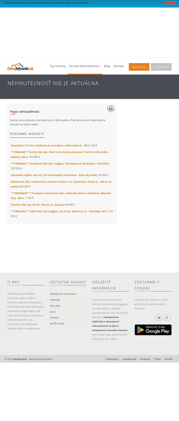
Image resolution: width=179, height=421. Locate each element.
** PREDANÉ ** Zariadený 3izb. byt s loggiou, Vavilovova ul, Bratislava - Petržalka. (60, 163)
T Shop (157, 359)
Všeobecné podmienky (63, 294)
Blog (107, 66)
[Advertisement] (89, 31)
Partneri (55, 299)
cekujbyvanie (19, 359)
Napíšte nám (57, 323)
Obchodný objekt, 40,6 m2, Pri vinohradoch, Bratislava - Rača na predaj (54, 175)
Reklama (55, 305)
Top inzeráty (58, 66)
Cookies (54, 317)
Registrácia (139, 67)
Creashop (145, 359)
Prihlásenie (161, 67)
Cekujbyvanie (129, 359)
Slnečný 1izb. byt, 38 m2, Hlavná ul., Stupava (38, 204)
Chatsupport (112, 359)
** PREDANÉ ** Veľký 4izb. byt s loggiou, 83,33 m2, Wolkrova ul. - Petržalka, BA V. (59, 211)
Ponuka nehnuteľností (85, 66)
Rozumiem (170, 3)
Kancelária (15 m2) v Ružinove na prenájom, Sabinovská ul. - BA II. (51, 145)
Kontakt (118, 66)
